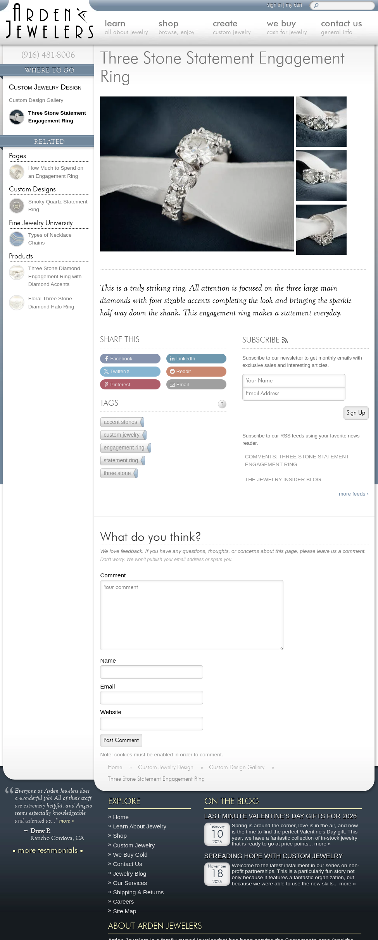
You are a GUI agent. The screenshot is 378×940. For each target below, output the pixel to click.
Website (110, 712)
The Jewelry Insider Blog (283, 479)
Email (107, 686)
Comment (113, 575)
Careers (123, 901)
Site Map (124, 910)
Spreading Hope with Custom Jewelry (273, 855)
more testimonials (48, 850)
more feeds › (354, 494)
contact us (348, 28)
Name (108, 660)
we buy (294, 28)
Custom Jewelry (134, 845)
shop (186, 28)
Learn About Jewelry (139, 826)
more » (66, 820)
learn (132, 28)
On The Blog (231, 801)
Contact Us (127, 864)
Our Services (130, 883)
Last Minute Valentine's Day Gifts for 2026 (280, 816)
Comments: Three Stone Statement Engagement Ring (297, 461)
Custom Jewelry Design (45, 87)
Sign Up (356, 413)
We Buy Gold (130, 854)
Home (121, 817)
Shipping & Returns (138, 892)
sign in (274, 5)
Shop (119, 835)
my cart (294, 5)
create (240, 28)
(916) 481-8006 (48, 55)
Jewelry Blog (129, 873)
